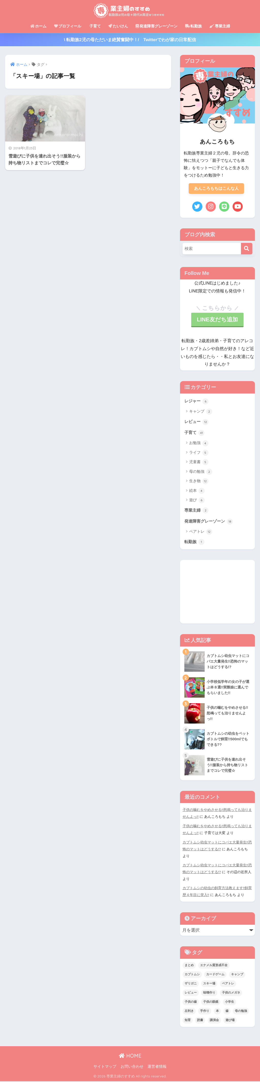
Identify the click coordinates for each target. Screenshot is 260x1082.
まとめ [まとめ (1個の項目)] (189, 966)
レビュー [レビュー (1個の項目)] (191, 993)
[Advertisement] (217, 594)
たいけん (118, 26)
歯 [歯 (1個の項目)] (227, 1011)
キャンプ (200, 413)
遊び (197, 502)
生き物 (198, 483)
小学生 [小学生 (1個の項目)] (229, 1002)
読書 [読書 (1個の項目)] (200, 1020)
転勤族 (193, 26)
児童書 (198, 464)
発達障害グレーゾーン (156, 26)
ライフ (198, 454)
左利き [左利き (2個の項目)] (189, 1011)
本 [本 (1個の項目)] (217, 1011)
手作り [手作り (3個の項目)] (204, 1011)
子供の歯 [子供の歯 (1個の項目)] (191, 1002)
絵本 (197, 493)
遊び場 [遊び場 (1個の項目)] (230, 1020)
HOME (130, 1056)
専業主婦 (219, 26)
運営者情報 (157, 1067)
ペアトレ (200, 534)
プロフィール (67, 26)
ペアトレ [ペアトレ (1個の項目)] (228, 984)
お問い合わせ (132, 1067)
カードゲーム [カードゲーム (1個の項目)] (215, 975)
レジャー (197, 402)
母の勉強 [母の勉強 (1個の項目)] (241, 1011)
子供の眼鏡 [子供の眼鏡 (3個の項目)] (210, 1002)
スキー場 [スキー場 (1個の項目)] (209, 984)
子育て (95, 26)
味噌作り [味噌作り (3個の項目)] (209, 993)
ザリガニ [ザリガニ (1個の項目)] (191, 984)
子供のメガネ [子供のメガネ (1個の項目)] (231, 993)
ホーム (38, 26)
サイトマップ (104, 1067)
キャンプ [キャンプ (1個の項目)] (237, 975)
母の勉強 (200, 474)
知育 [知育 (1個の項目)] (188, 1020)
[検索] (246, 249)
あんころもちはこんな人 (216, 188)
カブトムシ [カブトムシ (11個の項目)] (192, 975)
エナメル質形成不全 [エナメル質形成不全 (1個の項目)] (214, 966)
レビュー (197, 423)
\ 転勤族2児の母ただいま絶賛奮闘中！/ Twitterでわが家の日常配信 (130, 39)
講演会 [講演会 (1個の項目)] (214, 1020)
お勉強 (198, 445)
